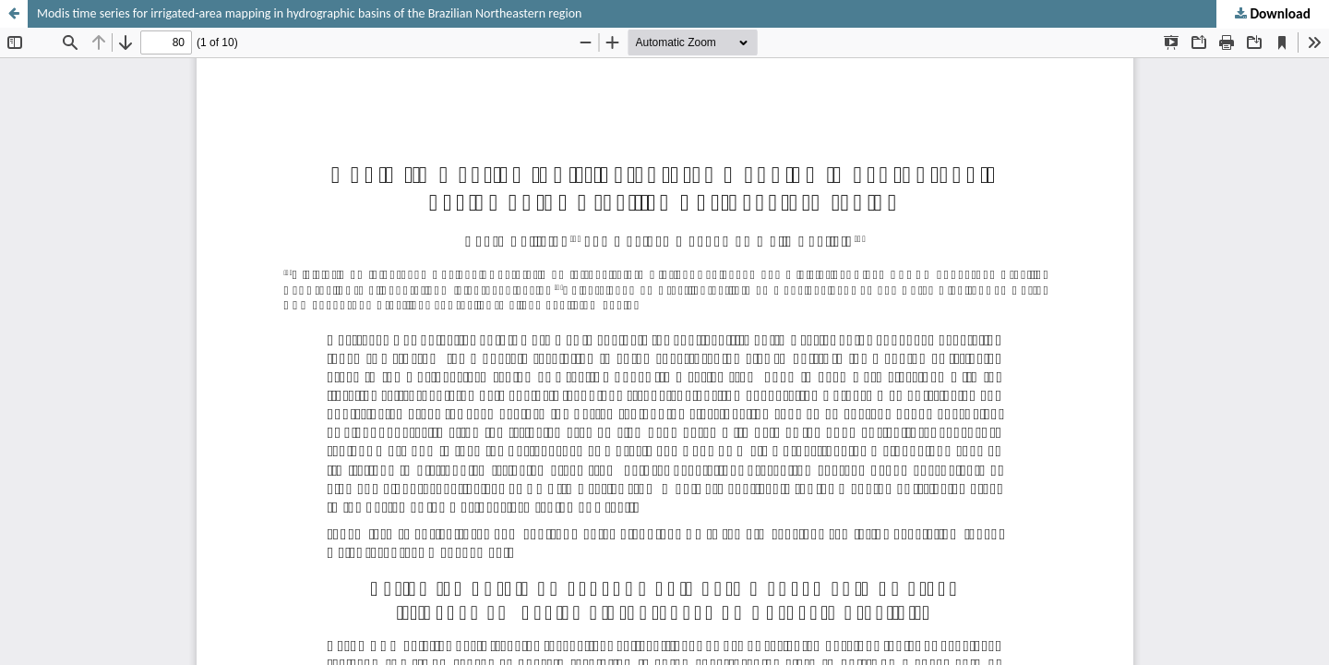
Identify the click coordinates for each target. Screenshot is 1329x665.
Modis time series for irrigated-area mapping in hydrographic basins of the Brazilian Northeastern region (309, 13)
